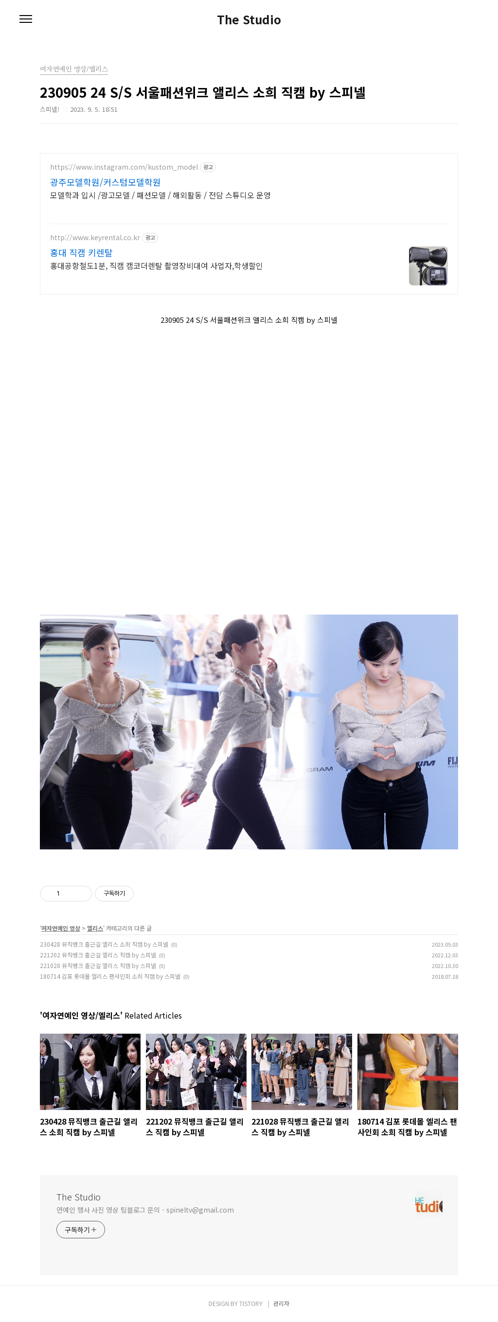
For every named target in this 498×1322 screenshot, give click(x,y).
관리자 (281, 1303)
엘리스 (95, 928)
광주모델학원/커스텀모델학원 (105, 182)
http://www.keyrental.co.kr (95, 237)
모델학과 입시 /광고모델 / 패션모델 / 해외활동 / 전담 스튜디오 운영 (160, 194)
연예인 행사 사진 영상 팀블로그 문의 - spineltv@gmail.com (145, 1210)
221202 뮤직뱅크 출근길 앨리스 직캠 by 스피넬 (98, 955)
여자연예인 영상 (60, 928)
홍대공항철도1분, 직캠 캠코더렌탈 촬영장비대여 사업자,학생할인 (156, 265)
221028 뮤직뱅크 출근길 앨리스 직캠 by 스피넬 (98, 965)
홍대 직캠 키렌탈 (81, 252)
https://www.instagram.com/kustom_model (124, 167)
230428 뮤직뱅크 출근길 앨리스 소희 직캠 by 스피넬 (104, 944)
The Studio (249, 19)
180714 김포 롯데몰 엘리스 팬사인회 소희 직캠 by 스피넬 (110, 976)
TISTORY (251, 1303)
